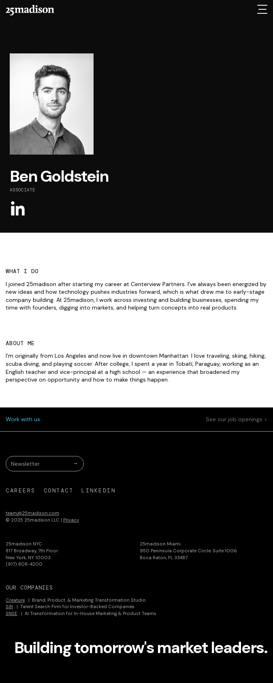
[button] (262, 9)
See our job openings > (236, 419)
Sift (9, 606)
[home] (30, 10)
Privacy (71, 520)
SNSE (11, 613)
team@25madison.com (32, 513)
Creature (15, 600)
